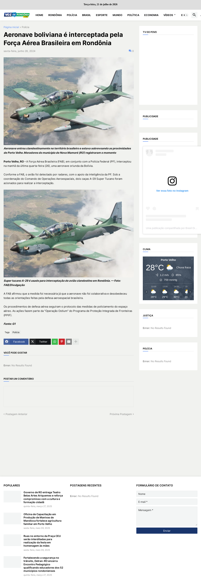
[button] (185, 15)
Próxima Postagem (121, 414)
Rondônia (55, 15)
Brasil (86, 15)
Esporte (102, 15)
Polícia (72, 15)
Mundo (117, 15)
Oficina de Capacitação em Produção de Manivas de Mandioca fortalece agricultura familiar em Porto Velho (42, 519)
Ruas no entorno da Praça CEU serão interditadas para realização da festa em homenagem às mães (42, 540)
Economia (151, 15)
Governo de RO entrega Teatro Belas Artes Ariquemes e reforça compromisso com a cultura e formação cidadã (43, 497)
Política (133, 15)
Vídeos (168, 15)
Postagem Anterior (16, 414)
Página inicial (11, 27)
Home (39, 15)
